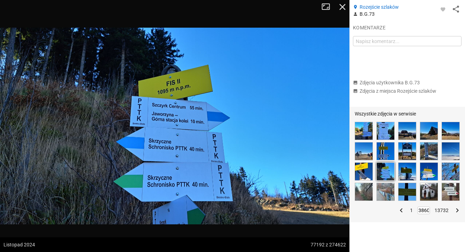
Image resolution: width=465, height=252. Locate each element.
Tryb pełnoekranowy (328, 7)
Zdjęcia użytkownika (386, 82)
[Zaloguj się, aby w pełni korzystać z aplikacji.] (443, 9)
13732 (442, 210)
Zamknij (342, 7)
